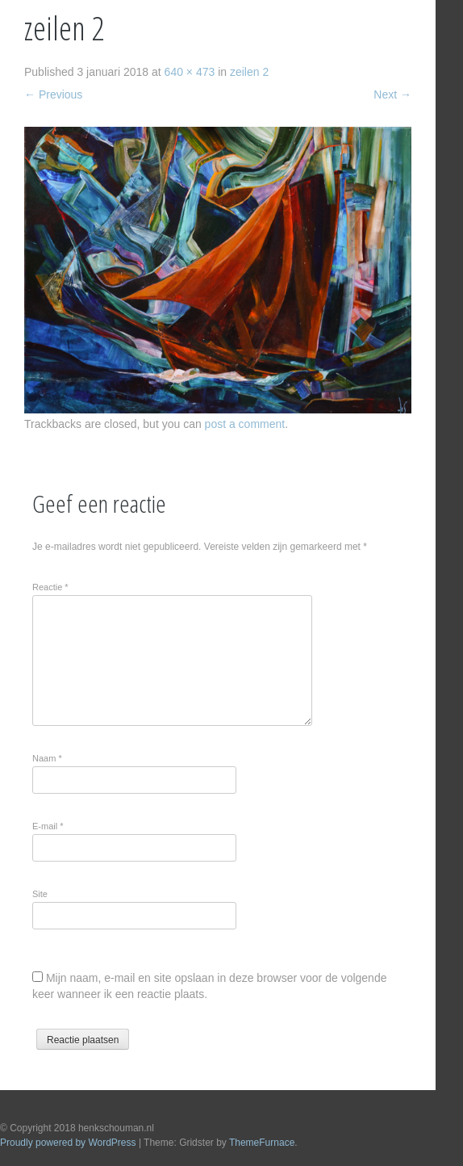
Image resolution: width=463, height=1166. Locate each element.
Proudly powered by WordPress (68, 1142)
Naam (47, 758)
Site (40, 894)
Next (392, 94)
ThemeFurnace (261, 1142)
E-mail (48, 826)
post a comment (245, 423)
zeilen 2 (249, 71)
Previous (53, 94)
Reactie (50, 587)
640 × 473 (190, 71)
